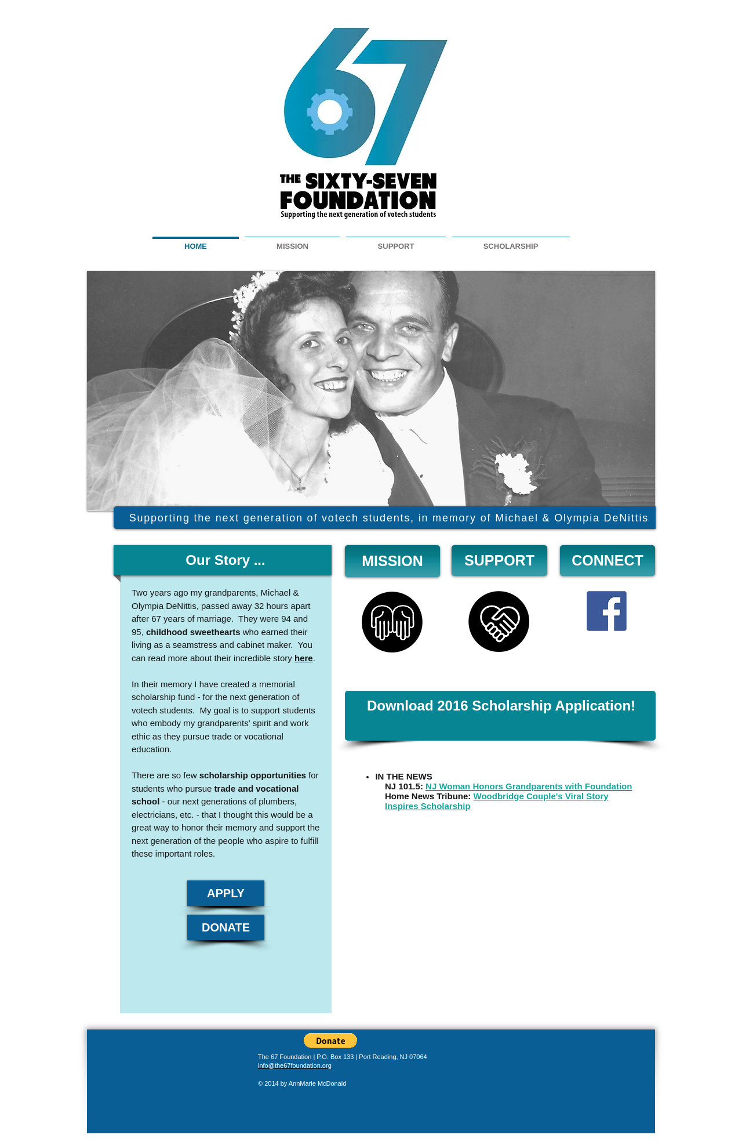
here (303, 658)
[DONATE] (225, 927)
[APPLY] (225, 893)
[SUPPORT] (499, 560)
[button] (330, 1040)
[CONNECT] (607, 560)
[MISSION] (392, 561)
